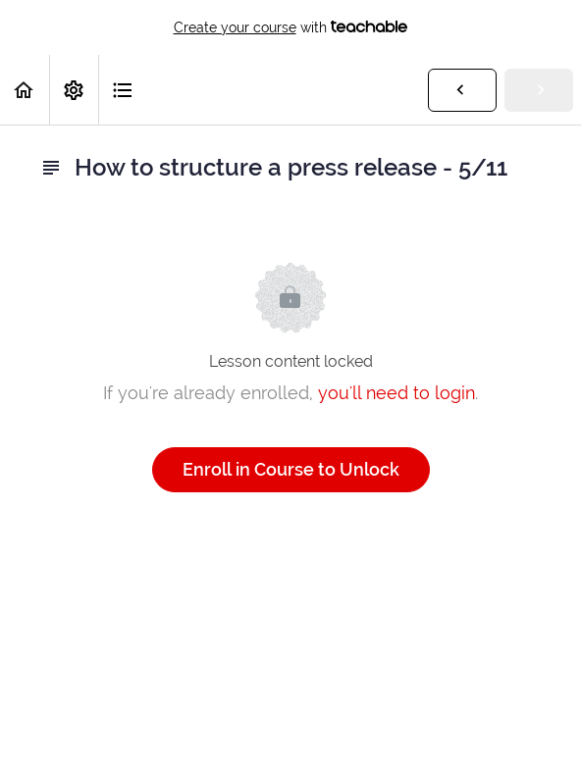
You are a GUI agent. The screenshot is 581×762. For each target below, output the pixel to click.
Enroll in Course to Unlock (291, 469)
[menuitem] (73, 90)
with (291, 27)
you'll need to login (396, 392)
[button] (24, 90)
